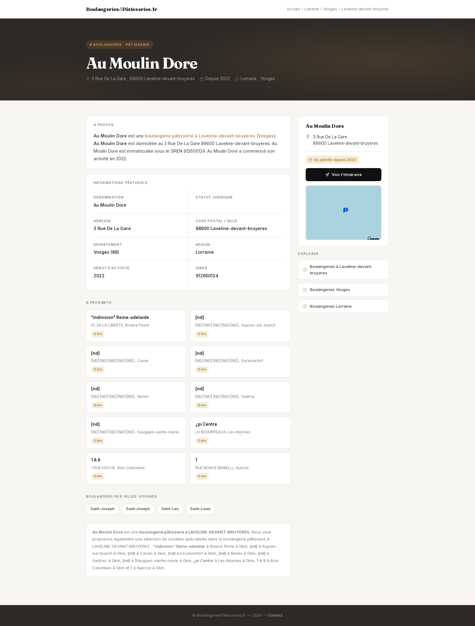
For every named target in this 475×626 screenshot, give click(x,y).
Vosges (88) (106, 252)
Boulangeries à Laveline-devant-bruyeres (338, 269)
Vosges (330, 9)
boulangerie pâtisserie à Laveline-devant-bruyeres (200, 135)
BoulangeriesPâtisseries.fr (121, 9)
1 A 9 (95, 460)
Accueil (293, 9)
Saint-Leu (170, 508)
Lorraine (311, 9)
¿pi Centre (206, 424)
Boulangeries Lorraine (327, 306)
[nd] (199, 317)
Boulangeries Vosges (326, 289)
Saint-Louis (200, 508)
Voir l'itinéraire (343, 174)
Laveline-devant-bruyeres (365, 9)
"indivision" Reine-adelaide (120, 317)
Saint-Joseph (103, 508)
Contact (275, 615)
